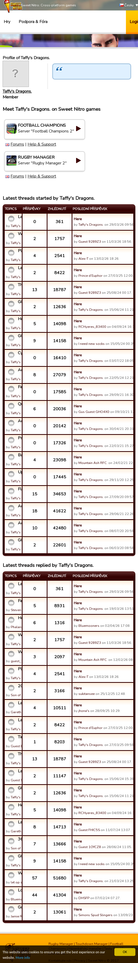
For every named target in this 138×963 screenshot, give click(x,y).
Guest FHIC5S (89, 830)
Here (78, 219)
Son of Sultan (21, 695)
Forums (17, 144)
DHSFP (83, 898)
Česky (126, 5)
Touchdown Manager (92, 944)
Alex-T (83, 258)
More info (23, 958)
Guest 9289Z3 (89, 241)
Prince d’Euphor (90, 275)
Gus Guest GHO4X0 (93, 411)
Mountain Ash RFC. (93, 463)
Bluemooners (88, 625)
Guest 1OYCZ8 (89, 847)
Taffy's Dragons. (17, 91)
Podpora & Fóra (33, 22)
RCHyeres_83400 (92, 326)
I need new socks (91, 343)
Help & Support (42, 144)
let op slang (20, 882)
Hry (7, 22)
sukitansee (86, 693)
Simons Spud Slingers (95, 915)
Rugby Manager (61, 944)
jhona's (83, 711)
